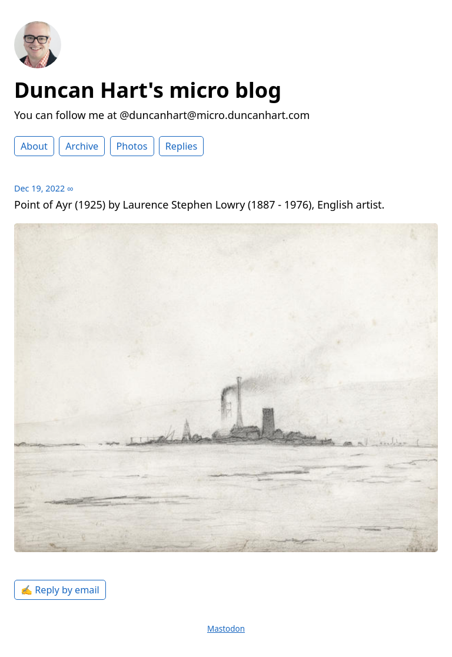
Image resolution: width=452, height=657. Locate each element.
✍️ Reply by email (60, 589)
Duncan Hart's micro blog (147, 89)
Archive (81, 146)
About (34, 146)
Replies (181, 146)
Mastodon (226, 628)
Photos (132, 146)
